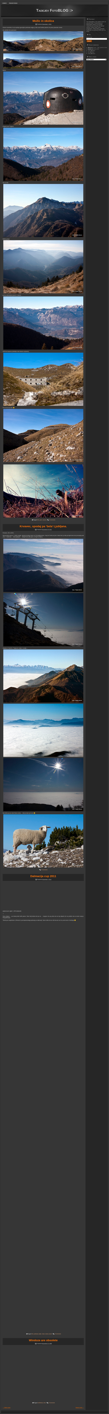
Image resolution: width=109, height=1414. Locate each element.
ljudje (40, 1333)
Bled (94, 50)
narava (44, 519)
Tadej (89, 50)
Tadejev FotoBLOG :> (54, 10)
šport (50, 1333)
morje (43, 1333)
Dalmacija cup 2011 (43, 876)
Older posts (6, 1407)
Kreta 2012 (96, 49)
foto (38, 519)
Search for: (96, 38)
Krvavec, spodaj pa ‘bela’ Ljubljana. (43, 526)
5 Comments (52, 1402)
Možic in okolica (43, 20)
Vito (89, 52)
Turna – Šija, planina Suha (100, 47)
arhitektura (40, 1402)
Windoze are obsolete (43, 1340)
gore (41, 519)
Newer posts (80, 1407)
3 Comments (52, 519)
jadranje (36, 1333)
